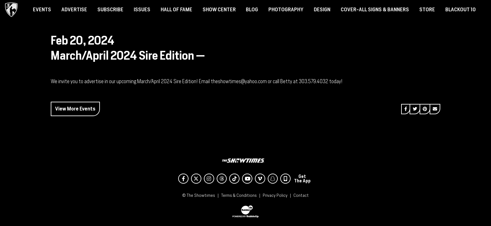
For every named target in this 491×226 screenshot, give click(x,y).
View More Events (75, 109)
